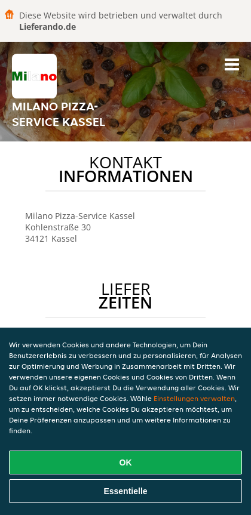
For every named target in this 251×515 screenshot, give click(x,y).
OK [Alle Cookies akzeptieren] (126, 462)
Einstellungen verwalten (194, 398)
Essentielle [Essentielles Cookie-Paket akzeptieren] (125, 491)
